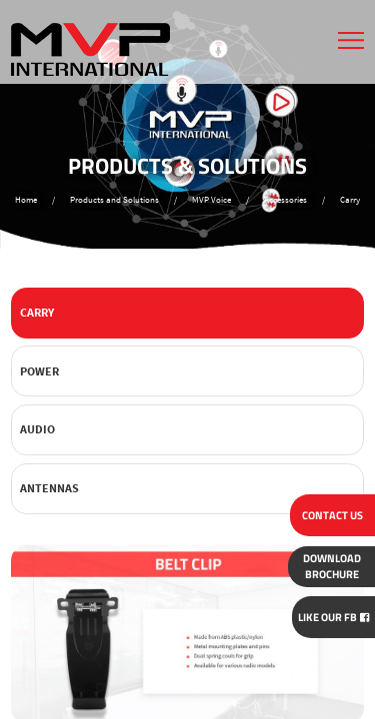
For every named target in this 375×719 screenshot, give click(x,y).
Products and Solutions (114, 200)
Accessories (285, 200)
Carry (37, 312)
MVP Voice (211, 200)
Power (39, 370)
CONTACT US (332, 515)
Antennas (49, 487)
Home (26, 200)
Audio (37, 428)
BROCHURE (332, 566)
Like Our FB (333, 617)
